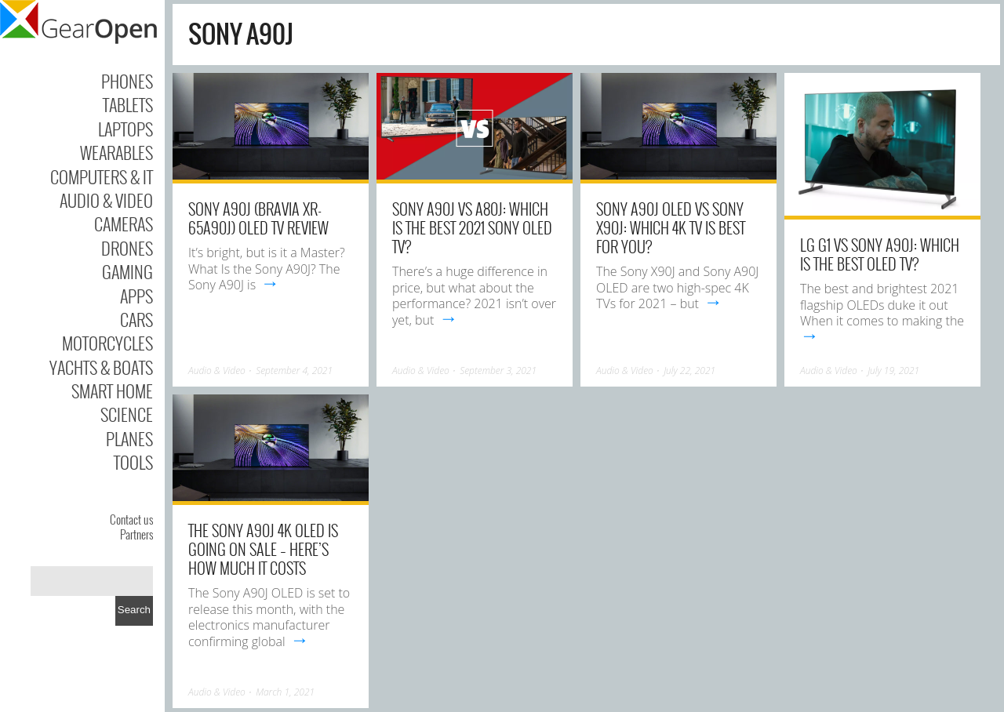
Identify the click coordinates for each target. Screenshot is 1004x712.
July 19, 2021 (893, 370)
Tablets (128, 104)
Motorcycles (107, 342)
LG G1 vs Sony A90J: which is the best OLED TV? (879, 254)
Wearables (116, 152)
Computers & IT (101, 176)
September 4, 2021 (294, 370)
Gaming (127, 271)
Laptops (125, 128)
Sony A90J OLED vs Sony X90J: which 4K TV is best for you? (670, 227)
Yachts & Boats (101, 367)
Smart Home (112, 390)
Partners (136, 534)
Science (126, 414)
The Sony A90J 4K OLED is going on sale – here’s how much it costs (263, 548)
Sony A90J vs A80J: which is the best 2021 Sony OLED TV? (472, 227)
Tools (133, 461)
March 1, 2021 (285, 692)
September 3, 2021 (498, 370)
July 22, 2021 (689, 370)
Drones (127, 247)
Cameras (123, 223)
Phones (127, 80)
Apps (136, 295)
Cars (136, 319)
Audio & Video (106, 200)
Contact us (131, 519)
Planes (129, 438)
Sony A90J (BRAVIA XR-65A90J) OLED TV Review (258, 218)
